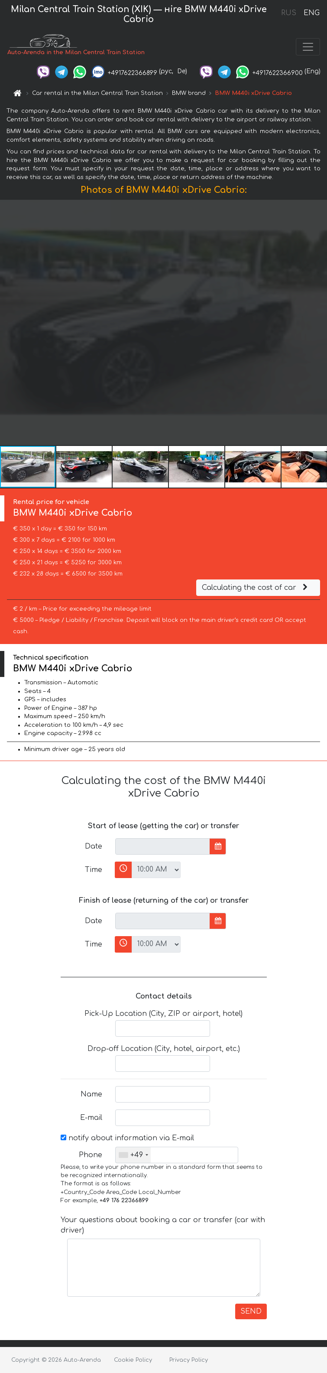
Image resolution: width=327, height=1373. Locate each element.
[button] (319, 322)
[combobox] (133, 1155)
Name (91, 1094)
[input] (162, 846)
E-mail (91, 1118)
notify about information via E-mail (127, 1138)
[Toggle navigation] (308, 46)
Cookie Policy (133, 1360)
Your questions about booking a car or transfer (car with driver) (163, 1225)
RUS (288, 13)
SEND (251, 1311)
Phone (90, 1155)
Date (93, 846)
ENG (311, 13)
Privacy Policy (188, 1360)
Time (93, 870)
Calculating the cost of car (256, 588)
